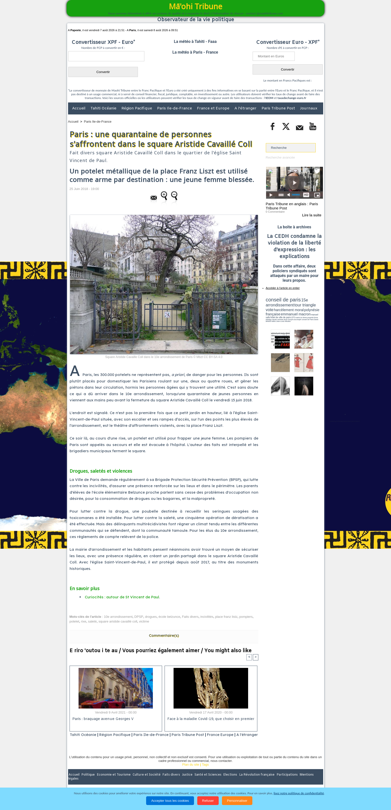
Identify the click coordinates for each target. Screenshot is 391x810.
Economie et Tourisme (114, 781)
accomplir (318, 315)
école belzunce (169, 616)
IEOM (269, 98)
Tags (205, 771)
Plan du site (190, 771)
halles (288, 316)
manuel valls (298, 312)
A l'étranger (246, 108)
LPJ (267, 315)
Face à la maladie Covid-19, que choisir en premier (210, 719)
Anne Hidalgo (290, 315)
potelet (74, 621)
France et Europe (213, 108)
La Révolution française (255, 781)
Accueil (79, 108)
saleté (92, 621)
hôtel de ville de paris (313, 312)
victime (144, 621)
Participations (284, 781)
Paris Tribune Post (279, 108)
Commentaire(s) (164, 635)
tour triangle (300, 304)
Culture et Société (146, 781)
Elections (228, 781)
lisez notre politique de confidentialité (298, 793)
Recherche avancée (280, 157)
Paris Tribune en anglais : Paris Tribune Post (292, 206)
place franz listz (226, 616)
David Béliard (281, 316)
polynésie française (306, 308)
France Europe (230, 734)
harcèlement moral (279, 308)
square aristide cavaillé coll (117, 621)
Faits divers (190, 616)
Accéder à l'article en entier (282, 287)
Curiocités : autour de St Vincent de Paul (122, 597)
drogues (151, 616)
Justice (186, 781)
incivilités (206, 616)
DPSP (138, 616)
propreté (283, 315)
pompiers (245, 616)
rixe (83, 621)
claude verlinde (300, 315)
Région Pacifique (137, 108)
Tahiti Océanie (104, 108)
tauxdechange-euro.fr (292, 98)
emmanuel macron (279, 312)
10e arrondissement (118, 616)
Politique (88, 781)
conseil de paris (281, 299)
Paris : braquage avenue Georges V (102, 719)
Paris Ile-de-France (175, 108)
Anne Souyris (310, 315)
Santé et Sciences (206, 781)
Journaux (308, 108)
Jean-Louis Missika (296, 316)
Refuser (208, 801)
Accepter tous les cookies (170, 801)
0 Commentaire (275, 211)
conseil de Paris (271, 316)
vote (314, 304)
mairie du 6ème (274, 315)
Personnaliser (237, 801)
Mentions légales (309, 781)
